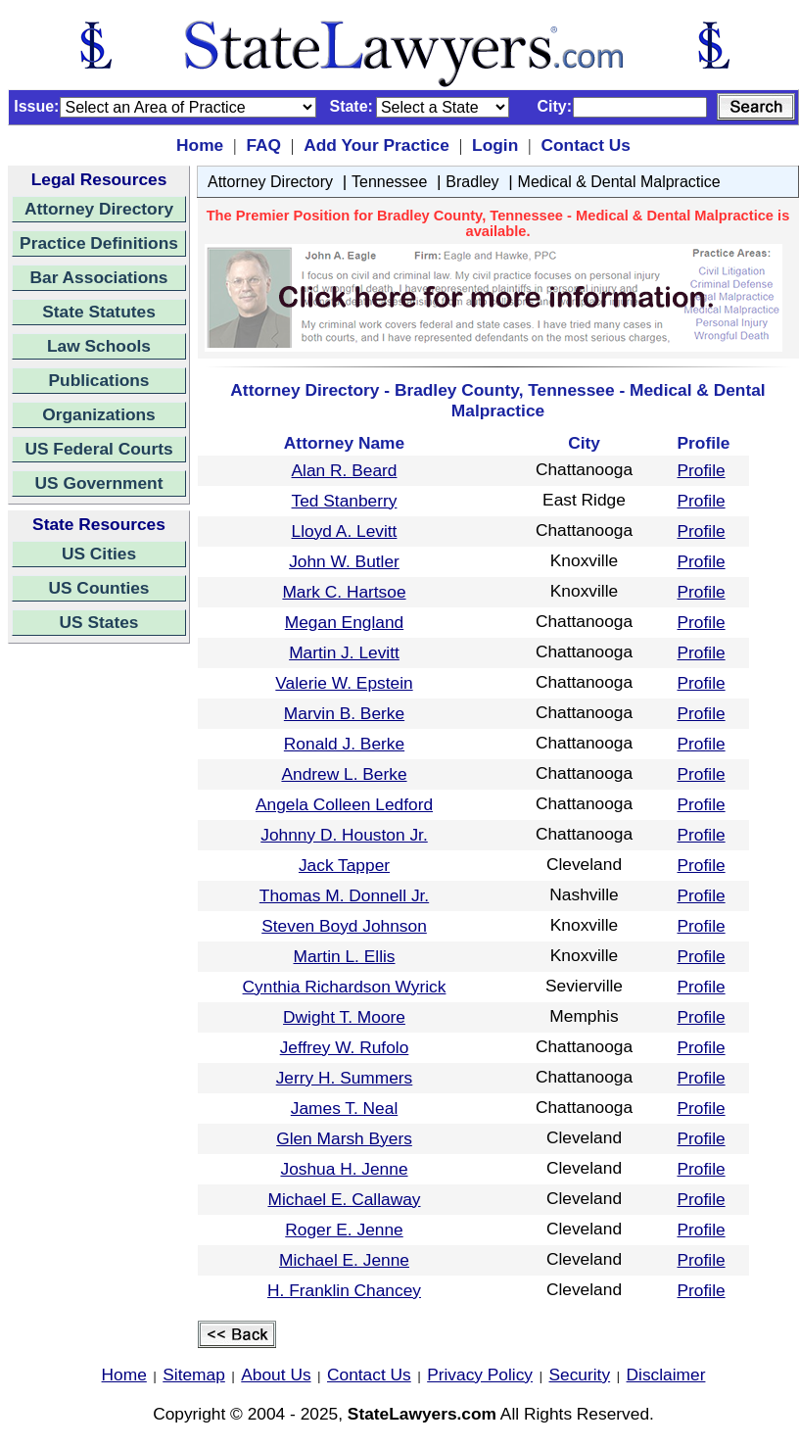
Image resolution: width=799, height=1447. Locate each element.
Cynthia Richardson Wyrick (344, 986)
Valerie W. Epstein (343, 683)
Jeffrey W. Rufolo (344, 1047)
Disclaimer (666, 1374)
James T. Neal (344, 1108)
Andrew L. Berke (343, 774)
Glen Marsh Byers (344, 1138)
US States (99, 622)
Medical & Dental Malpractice (619, 181)
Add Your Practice (376, 145)
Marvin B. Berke (344, 713)
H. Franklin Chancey (344, 1290)
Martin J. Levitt (344, 652)
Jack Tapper (344, 865)
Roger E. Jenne (343, 1229)
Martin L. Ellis (345, 956)
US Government (99, 483)
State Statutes (99, 311)
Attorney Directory (98, 208)
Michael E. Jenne (344, 1260)
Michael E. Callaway (343, 1199)
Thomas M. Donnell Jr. (344, 895)
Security (580, 1374)
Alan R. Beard (345, 470)
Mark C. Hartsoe (343, 592)
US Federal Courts (98, 448)
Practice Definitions (99, 243)
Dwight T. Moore (344, 1017)
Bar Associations (99, 277)
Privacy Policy (480, 1374)
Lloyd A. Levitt (345, 531)
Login (495, 145)
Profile (702, 470)
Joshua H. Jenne (343, 1169)
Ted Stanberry (345, 500)
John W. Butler (344, 561)
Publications (98, 380)
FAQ (263, 145)
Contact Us (585, 145)
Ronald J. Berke (344, 743)
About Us (275, 1374)
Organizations (99, 414)
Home (199, 145)
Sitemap (194, 1374)
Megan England (344, 622)
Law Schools (99, 346)
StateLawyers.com (422, 1413)
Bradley (472, 181)
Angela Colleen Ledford (344, 804)
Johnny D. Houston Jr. (343, 834)
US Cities (99, 553)
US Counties (98, 588)
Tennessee (389, 181)
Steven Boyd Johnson (344, 926)
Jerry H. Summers (344, 1077)
